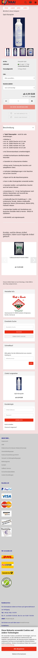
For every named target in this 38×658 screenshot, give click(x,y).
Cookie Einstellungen (7, 475)
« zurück (12, 8)
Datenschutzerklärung (8, 645)
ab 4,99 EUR (19, 397)
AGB (3, 444)
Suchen (19, 332)
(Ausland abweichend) (23, 66)
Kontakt (4, 465)
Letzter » (25, 8)
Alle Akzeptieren (19, 649)
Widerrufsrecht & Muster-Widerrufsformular (14, 448)
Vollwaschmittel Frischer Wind (19, 257)
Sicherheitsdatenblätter (8, 472)
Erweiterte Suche (19, 336)
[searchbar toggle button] (25, 2)
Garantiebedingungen (8, 451)
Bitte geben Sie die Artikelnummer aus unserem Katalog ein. (18, 354)
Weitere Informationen (19, 654)
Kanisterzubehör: (8, 84)
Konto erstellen (9, 424)
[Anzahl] (19, 101)
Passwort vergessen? (11, 427)
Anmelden (19, 420)
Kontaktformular (24, 622)
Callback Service (6, 468)
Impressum (5, 441)
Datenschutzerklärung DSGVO (10, 455)
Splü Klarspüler (19, 393)
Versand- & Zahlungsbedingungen (11, 458)
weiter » (19, 8)
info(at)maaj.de (9, 618)
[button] (6, 101)
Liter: (4, 74)
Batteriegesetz (6, 461)
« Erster (6, 8)
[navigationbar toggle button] (35, 2)
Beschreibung (8, 128)
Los (31, 363)
